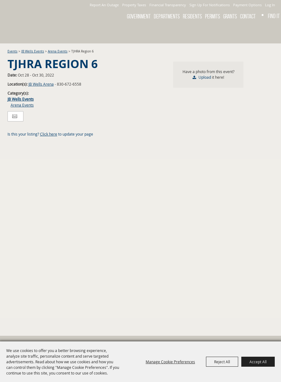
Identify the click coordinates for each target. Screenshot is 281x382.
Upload (204, 77)
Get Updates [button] (272, 32)
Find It (274, 16)
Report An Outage (104, 5)
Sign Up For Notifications (209, 5)
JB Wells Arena (41, 84)
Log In (270, 4)
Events (13, 51)
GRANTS (230, 16)
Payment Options (247, 5)
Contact (248, 16)
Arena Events (58, 51)
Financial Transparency (167, 5)
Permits (212, 16)
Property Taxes (134, 5)
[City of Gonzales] (40, 14)
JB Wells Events (32, 51)
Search (256, 32)
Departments (167, 16)
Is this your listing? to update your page (50, 133)
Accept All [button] (258, 361)
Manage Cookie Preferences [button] (170, 361)
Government (139, 16)
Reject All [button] (222, 361)
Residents (192, 16)
